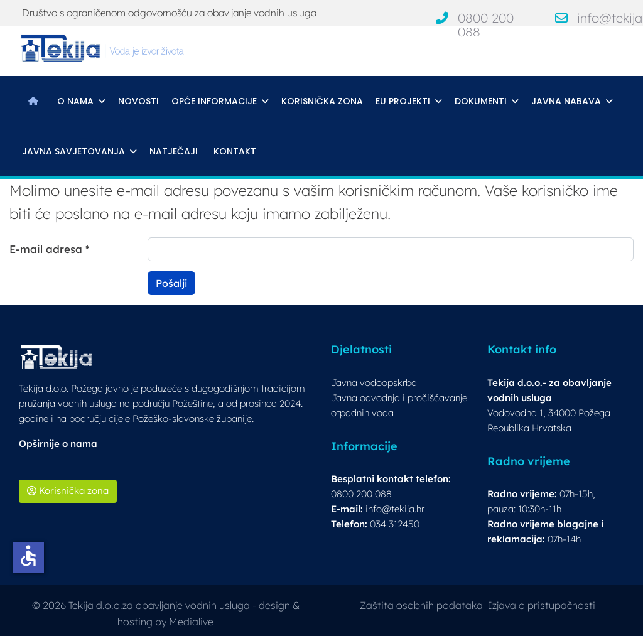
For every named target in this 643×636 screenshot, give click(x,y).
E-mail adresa (49, 249)
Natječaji (173, 151)
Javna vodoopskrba (374, 383)
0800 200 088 (486, 25)
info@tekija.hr (394, 509)
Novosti (138, 101)
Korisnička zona (322, 101)
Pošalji (171, 283)
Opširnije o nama (58, 444)
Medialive (191, 621)
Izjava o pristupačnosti (541, 605)
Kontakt (234, 151)
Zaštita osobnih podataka (421, 605)
